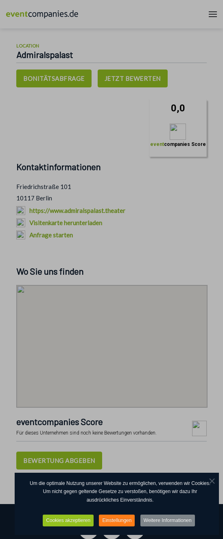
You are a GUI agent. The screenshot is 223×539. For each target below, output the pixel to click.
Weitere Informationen (168, 520)
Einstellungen (116, 520)
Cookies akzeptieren (68, 520)
